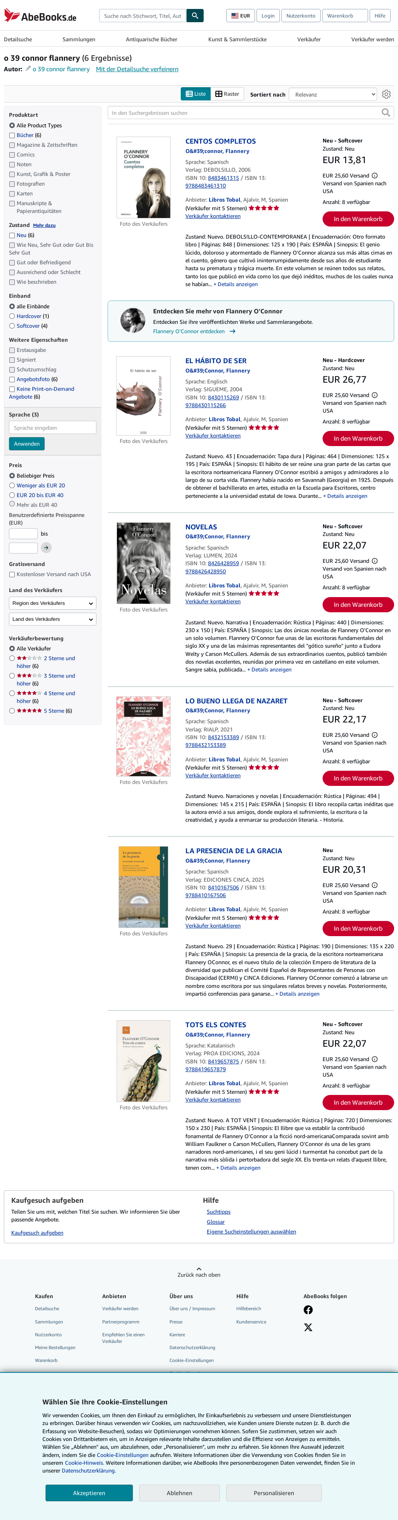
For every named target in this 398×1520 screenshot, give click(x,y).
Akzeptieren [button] (89, 1492)
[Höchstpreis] (23, 548)
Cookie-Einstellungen (122, 1454)
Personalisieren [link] (274, 1492)
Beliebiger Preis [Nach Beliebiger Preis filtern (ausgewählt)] (32, 475)
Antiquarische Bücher (151, 39)
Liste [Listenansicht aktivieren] (196, 94)
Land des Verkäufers (36, 619)
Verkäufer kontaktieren (213, 216)
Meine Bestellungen (55, 1347)
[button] (386, 113)
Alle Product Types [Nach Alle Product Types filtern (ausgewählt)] (36, 125)
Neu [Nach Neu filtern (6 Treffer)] (21, 235)
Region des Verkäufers (38, 603)
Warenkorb (46, 1360)
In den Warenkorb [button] (358, 219)
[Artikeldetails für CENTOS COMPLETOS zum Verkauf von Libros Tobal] (143, 178)
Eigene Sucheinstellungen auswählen (251, 1231)
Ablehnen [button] (179, 1492)
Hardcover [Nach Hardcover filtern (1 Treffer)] (29, 316)
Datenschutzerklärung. (89, 1470)
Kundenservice (251, 1322)
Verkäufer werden (372, 39)
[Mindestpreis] (23, 533)
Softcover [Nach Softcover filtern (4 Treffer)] (28, 325)
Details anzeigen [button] (238, 284)
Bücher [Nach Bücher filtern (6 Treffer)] (25, 134)
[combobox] (142, 15)
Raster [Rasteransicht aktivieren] (227, 94)
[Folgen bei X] (308, 1328)
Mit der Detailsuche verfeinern (137, 69)
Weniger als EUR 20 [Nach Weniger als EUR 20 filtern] (37, 485)
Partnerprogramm (121, 1322)
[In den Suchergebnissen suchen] (251, 112)
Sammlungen (79, 39)
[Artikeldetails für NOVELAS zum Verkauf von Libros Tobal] (143, 563)
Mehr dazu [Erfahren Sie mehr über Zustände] (44, 225)
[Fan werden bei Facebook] (308, 1311)
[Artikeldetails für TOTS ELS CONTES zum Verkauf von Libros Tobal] (143, 1061)
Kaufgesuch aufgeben (37, 1233)
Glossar (216, 1221)
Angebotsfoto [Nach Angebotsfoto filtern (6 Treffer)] (33, 379)
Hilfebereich (248, 1309)
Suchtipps (218, 1211)
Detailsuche (18, 39)
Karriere (177, 1334)
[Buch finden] (195, 15)
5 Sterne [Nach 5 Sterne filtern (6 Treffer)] (44, 711)
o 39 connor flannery (61, 69)
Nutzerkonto (301, 15)
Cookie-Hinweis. (84, 1462)
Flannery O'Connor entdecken (195, 332)
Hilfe (380, 15)
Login (268, 15)
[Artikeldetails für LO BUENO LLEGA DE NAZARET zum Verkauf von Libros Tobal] (143, 736)
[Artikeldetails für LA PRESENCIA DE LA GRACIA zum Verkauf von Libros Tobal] (143, 887)
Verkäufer (309, 39)
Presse (175, 1322)
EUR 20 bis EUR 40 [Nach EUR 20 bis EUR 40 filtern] (37, 495)
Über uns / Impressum (192, 1309)
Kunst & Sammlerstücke (237, 39)
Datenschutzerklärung (192, 1347)
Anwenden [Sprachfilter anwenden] (27, 444)
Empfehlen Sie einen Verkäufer (123, 1338)
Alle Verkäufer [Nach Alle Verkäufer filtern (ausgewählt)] (34, 648)
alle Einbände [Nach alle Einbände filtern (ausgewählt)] (30, 306)
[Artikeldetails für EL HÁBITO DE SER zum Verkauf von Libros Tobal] (143, 396)
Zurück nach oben (199, 1275)
